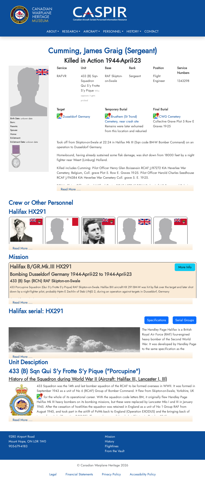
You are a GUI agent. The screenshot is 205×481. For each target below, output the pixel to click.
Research (70, 31)
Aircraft (90, 31)
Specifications (156, 320)
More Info (185, 267)
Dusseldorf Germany (73, 116)
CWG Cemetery (167, 116)
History (133, 31)
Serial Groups (184, 320)
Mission (110, 436)
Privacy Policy (111, 474)
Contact (151, 31)
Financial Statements (79, 474)
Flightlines (111, 446)
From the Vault (114, 451)
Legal (53, 474)
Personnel (112, 31)
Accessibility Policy (143, 474)
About (52, 31)
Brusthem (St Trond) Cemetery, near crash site (122, 119)
